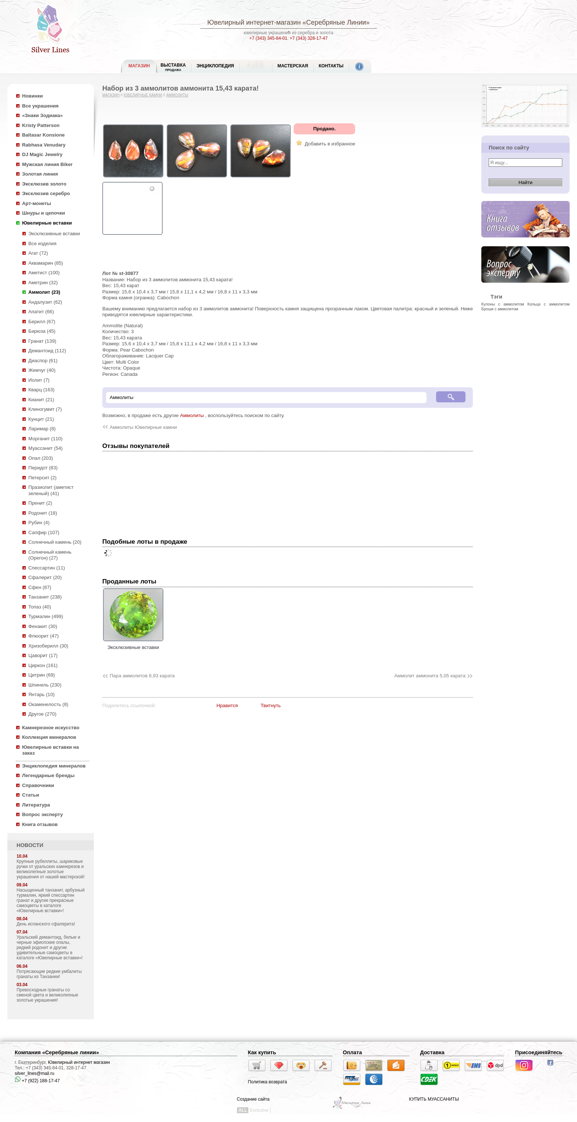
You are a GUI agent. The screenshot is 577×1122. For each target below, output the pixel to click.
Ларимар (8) (42, 428)
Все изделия (42, 243)
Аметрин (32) (43, 282)
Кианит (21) (41, 399)
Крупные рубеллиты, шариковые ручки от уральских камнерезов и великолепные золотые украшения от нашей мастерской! (51, 869)
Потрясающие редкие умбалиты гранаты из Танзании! (49, 974)
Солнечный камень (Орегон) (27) (49, 555)
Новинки (32, 96)
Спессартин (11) (46, 568)
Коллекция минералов (49, 737)
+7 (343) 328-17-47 (309, 38)
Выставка (173, 67)
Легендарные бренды (48, 775)
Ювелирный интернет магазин (79, 1062)
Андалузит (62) (45, 302)
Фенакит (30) (42, 626)
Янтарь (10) (41, 694)
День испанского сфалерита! (46, 924)
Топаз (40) (39, 607)
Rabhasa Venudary (44, 145)
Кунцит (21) (41, 419)
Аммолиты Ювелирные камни (143, 427)
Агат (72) (38, 253)
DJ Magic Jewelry (42, 154)
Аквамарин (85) (45, 263)
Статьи (30, 795)
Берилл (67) (41, 321)
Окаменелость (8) (48, 704)
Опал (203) (40, 458)
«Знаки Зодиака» (42, 115)
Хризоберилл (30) (48, 646)
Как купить (262, 1052)
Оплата (352, 1052)
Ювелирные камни (143, 95)
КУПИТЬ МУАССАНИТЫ (434, 1099)
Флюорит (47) (43, 636)
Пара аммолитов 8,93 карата (142, 675)
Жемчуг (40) (42, 370)
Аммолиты (177, 95)
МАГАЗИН (139, 65)
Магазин (111, 95)
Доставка (432, 1052)
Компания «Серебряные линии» (57, 1052)
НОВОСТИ (30, 845)
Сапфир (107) (43, 532)
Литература (36, 805)
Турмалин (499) (45, 616)
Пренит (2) (40, 503)
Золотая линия (40, 174)
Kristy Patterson (41, 125)
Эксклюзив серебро (46, 193)
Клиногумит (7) (45, 409)
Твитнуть (271, 705)
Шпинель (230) (44, 685)
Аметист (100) (44, 272)
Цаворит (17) (42, 655)
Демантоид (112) (47, 350)
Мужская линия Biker (47, 164)
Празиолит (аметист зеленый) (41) (51, 490)
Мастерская (292, 65)
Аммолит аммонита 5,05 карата (430, 675)
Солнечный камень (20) (54, 542)
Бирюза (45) (42, 331)
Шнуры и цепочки (43, 213)
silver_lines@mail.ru (34, 1073)
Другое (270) (42, 714)
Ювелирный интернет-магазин (254, 22)
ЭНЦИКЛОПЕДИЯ (215, 65)
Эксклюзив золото (44, 184)
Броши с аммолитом (499, 309)
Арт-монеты (36, 203)
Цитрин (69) (41, 675)
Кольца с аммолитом (548, 304)
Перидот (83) (42, 467)
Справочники (38, 785)
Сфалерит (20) (45, 577)
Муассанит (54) (45, 448)
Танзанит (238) (45, 597)
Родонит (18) (42, 513)
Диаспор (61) (42, 360)
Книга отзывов (40, 824)
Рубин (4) (39, 522)
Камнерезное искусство (50, 727)
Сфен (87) (39, 587)
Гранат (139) (42, 341)
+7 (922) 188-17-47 (37, 1080)
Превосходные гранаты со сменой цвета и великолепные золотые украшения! (47, 995)
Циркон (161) (42, 665)
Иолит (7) (38, 380)
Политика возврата (267, 1081)
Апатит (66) (41, 311)
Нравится (227, 705)
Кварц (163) (41, 389)
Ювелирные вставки (47, 223)
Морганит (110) (45, 438)
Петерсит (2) (42, 477)
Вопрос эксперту (42, 814)
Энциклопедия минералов (54, 766)
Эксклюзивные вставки (54, 233)
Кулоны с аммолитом (502, 304)
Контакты (331, 65)
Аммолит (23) (44, 292)
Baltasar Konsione (43, 135)
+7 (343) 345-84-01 (268, 38)
